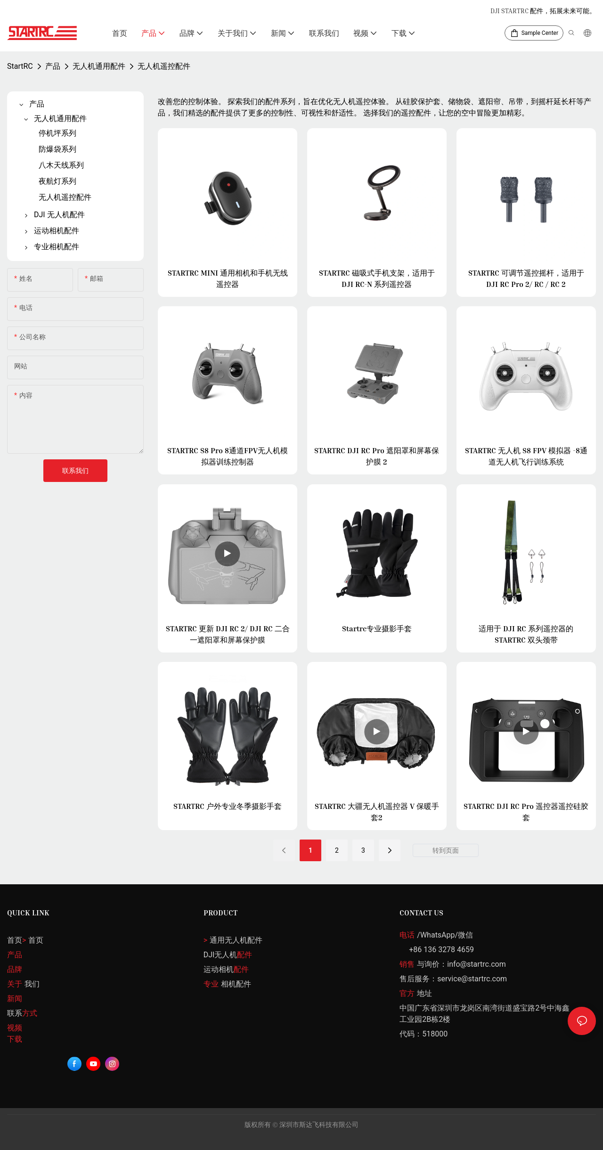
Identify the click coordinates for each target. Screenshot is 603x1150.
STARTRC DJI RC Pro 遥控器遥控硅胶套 (526, 811)
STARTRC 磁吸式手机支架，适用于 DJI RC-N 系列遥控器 (377, 278)
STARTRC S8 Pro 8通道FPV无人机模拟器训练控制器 (227, 456)
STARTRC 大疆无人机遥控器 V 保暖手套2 (377, 811)
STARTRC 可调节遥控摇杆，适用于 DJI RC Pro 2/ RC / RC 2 (526, 278)
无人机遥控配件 (164, 66)
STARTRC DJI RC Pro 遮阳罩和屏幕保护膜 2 (376, 456)
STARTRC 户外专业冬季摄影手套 (227, 806)
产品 (52, 66)
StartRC (20, 66)
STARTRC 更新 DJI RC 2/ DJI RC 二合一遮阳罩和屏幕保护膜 (228, 634)
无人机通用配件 (99, 66)
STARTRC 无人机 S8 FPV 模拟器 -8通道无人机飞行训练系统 (526, 456)
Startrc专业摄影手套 (377, 628)
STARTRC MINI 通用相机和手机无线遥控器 (228, 278)
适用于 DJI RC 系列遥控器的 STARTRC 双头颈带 (526, 634)
